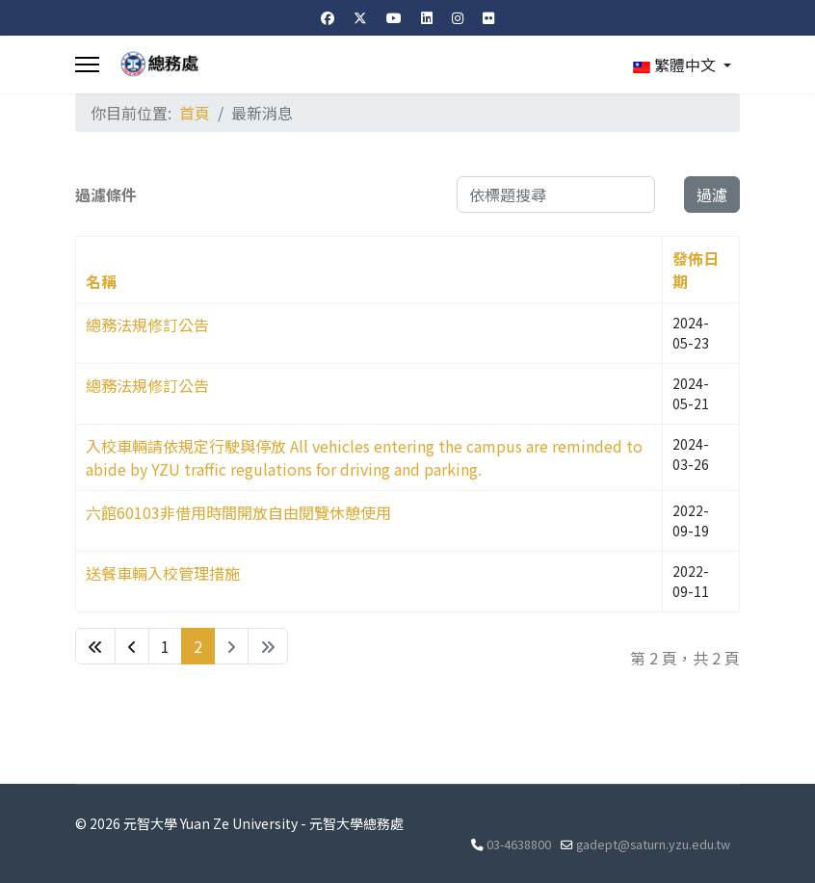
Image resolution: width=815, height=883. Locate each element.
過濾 (712, 194)
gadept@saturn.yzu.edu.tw (653, 844)
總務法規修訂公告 (147, 324)
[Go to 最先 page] (95, 646)
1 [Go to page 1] (165, 646)
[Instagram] (457, 17)
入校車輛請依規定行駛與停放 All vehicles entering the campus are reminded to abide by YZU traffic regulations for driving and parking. (364, 457)
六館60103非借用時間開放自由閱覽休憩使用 (238, 512)
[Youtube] (394, 17)
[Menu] (87, 64)
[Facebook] (327, 17)
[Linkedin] (427, 17)
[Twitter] (360, 17)
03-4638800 (518, 844)
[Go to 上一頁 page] (132, 646)
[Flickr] (488, 17)
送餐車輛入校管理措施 (163, 572)
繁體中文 (674, 64)
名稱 (101, 281)
